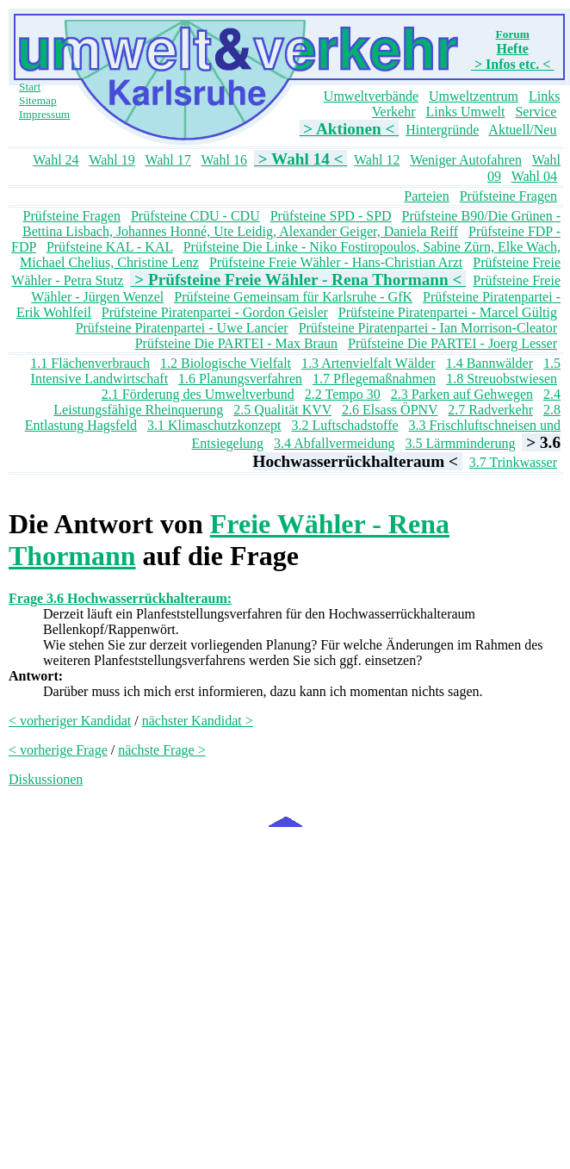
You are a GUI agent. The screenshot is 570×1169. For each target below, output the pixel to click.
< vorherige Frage (58, 750)
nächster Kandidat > (197, 720)
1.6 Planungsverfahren (240, 378)
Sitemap (38, 100)
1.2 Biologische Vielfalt (225, 363)
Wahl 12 (377, 159)
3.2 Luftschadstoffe (344, 425)
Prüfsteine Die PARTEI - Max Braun (236, 343)
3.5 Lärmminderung (461, 443)
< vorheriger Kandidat (70, 720)
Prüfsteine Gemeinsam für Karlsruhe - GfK (293, 296)
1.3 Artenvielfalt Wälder (368, 363)
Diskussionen (46, 779)
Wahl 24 (55, 159)
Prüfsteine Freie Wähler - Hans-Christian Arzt (335, 262)
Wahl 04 (534, 176)
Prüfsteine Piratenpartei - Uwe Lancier (182, 327)
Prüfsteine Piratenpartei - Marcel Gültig (447, 312)
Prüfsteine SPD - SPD (331, 215)
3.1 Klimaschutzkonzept (214, 425)
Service (535, 111)
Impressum (44, 114)
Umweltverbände (371, 96)
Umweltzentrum (473, 96)
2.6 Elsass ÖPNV (389, 409)
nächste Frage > (161, 750)
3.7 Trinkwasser (513, 462)
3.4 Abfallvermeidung (334, 443)
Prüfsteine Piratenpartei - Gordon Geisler (215, 312)
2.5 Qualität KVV (282, 409)
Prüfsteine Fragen (508, 196)
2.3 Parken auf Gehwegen (462, 394)
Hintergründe (442, 129)
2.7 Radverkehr (490, 409)
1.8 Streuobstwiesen (501, 378)
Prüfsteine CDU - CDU (195, 215)
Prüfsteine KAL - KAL (109, 246)
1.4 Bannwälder (489, 363)
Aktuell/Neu (522, 129)
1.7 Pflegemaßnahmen (374, 378)
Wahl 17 (167, 159)
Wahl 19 (111, 159)
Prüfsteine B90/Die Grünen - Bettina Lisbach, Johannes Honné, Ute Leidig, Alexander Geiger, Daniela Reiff (291, 223)
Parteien (426, 196)
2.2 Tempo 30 (343, 394)
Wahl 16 (224, 159)
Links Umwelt (465, 111)
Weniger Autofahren (466, 159)
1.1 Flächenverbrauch (90, 363)
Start (29, 86)
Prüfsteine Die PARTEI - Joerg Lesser (452, 343)
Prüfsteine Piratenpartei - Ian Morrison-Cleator (428, 327)
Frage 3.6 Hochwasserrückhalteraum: (120, 598)
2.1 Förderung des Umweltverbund (198, 394)
